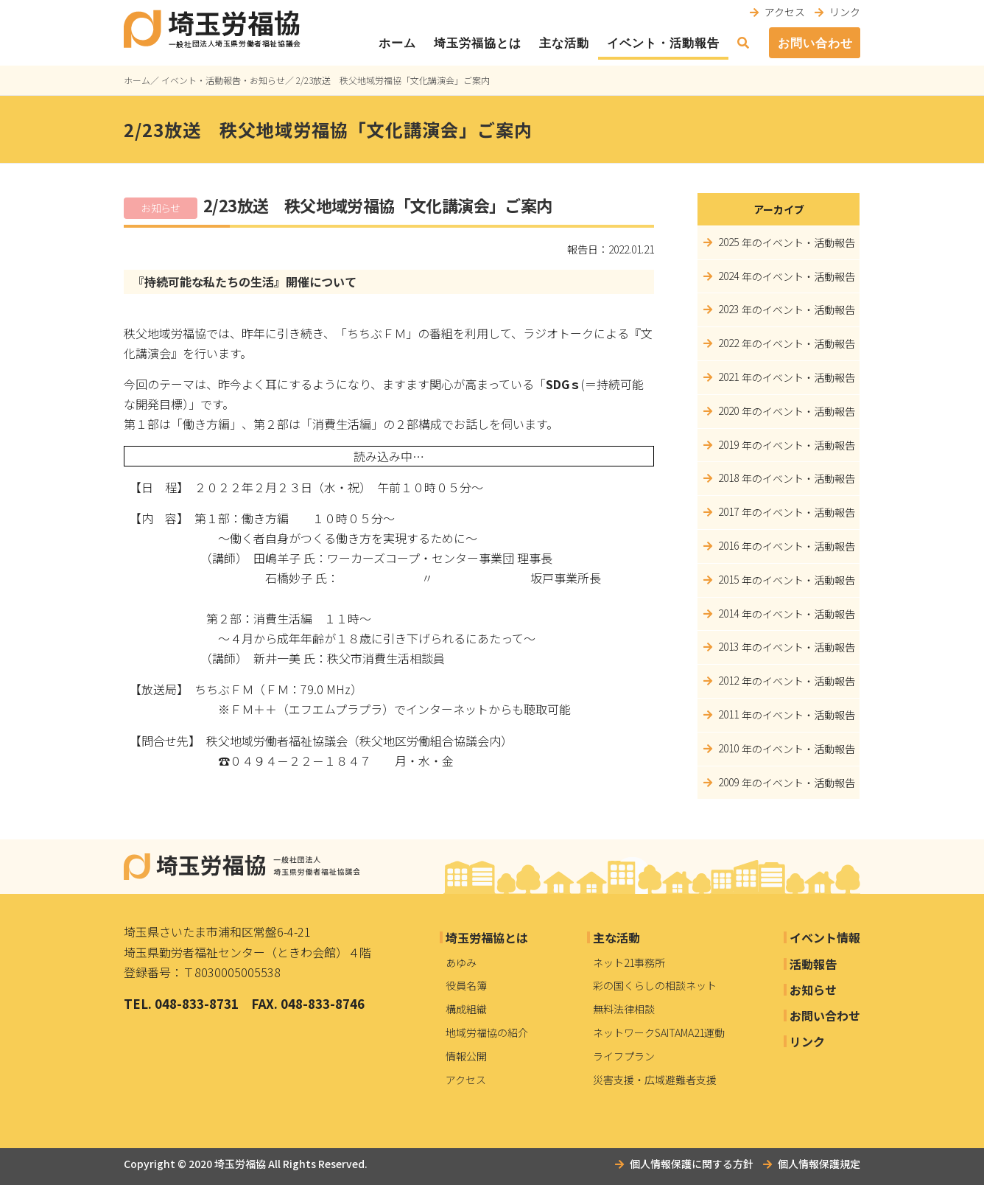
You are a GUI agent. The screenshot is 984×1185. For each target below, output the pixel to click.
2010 (728, 748)
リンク (844, 11)
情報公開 (466, 1056)
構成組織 (466, 1009)
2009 (728, 782)
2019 (728, 444)
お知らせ (813, 990)
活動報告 (813, 964)
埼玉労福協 (240, 1163)
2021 (728, 376)
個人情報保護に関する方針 (691, 1163)
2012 (728, 680)
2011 (728, 714)
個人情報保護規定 (819, 1163)
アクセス (785, 11)
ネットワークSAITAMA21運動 (659, 1032)
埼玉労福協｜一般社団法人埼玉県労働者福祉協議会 (241, 866)
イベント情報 (825, 937)
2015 (728, 579)
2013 (728, 646)
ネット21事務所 (629, 962)
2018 (728, 477)
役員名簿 (466, 985)
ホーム (397, 43)
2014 (728, 613)
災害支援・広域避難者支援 (655, 1079)
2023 (728, 308)
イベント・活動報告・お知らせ (223, 80)
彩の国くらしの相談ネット (655, 985)
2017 (728, 511)
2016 (728, 545)
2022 (728, 342)
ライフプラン (624, 1056)
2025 (728, 241)
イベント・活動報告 (663, 43)
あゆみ (461, 962)
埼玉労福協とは (477, 43)
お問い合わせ (815, 43)
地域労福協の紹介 (487, 1032)
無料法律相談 (624, 1009)
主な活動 (564, 43)
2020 (728, 410)
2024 (728, 275)
